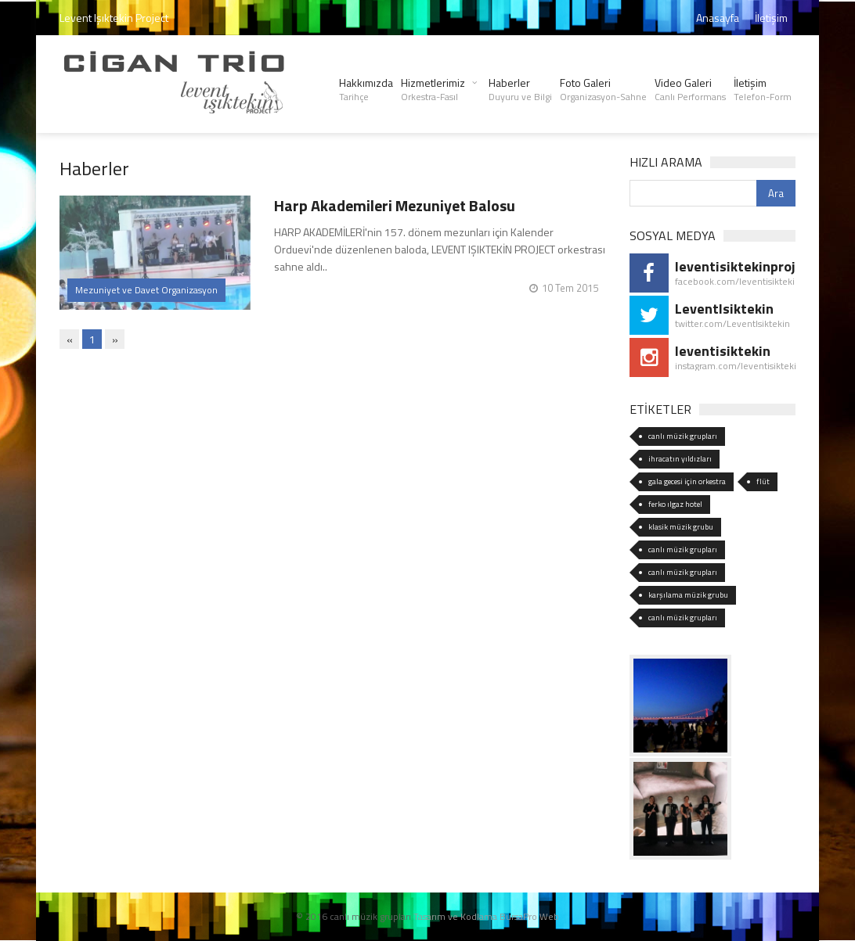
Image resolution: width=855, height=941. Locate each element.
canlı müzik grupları (682, 436)
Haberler (520, 89)
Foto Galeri (603, 89)
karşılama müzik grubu (688, 595)
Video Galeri (690, 89)
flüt (763, 481)
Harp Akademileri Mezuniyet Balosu (394, 205)
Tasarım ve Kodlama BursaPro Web (486, 916)
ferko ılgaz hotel (675, 504)
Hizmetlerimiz (433, 89)
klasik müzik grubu (680, 527)
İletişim (771, 17)
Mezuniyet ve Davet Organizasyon (146, 289)
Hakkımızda (366, 89)
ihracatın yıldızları (680, 459)
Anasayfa (717, 17)
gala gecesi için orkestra (687, 481)
